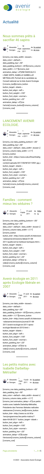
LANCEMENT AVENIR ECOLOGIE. (18, 123)
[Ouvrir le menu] (39, 7)
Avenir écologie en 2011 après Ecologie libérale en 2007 (21, 283)
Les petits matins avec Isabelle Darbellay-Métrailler (19, 368)
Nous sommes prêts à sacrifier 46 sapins (19, 38)
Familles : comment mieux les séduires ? (18, 202)
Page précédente (10, 451)
